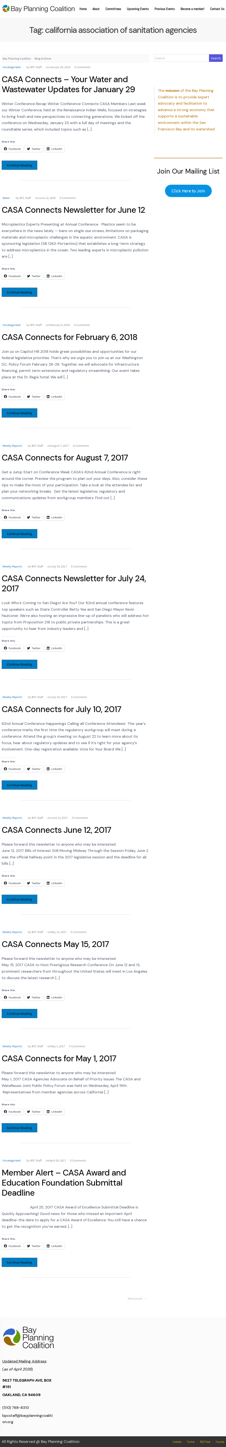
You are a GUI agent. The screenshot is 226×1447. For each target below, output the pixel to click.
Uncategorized (12, 67)
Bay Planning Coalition (17, 58)
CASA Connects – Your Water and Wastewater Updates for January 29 (68, 84)
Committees (113, 9)
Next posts (138, 1298)
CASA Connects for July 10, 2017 (61, 709)
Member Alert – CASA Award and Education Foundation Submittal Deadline (64, 1182)
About (96, 9)
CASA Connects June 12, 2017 (56, 829)
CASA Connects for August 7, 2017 (65, 457)
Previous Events (165, 9)
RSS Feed (205, 1442)
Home (83, 9)
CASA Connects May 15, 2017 (55, 944)
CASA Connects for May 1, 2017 (59, 1058)
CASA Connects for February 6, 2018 (70, 337)
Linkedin (177, 1442)
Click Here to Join (188, 191)
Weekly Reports (12, 446)
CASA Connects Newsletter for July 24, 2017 (74, 583)
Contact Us (217, 9)
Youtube (220, 1442)
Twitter (191, 1442)
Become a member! (192, 9)
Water (6, 198)
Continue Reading (19, 165)
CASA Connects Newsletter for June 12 (73, 209)
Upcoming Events (138, 9)
